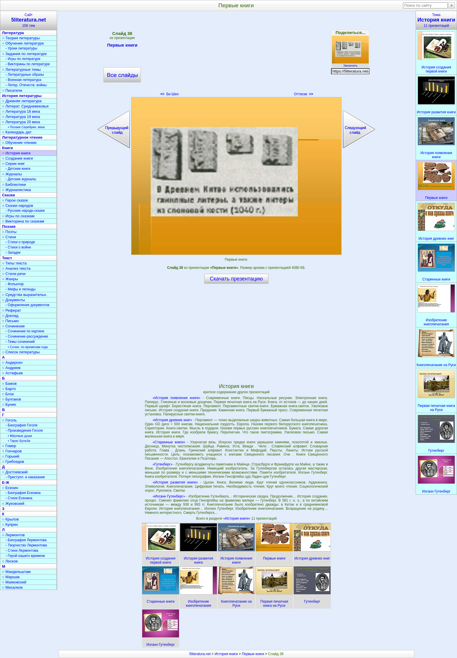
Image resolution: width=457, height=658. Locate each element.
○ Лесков (10, 561)
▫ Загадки (13, 253)
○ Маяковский (14, 582)
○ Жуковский (13, 503)
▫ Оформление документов (27, 305)
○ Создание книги (17, 158)
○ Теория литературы (21, 38)
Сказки (8, 195)
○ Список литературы (21, 352)
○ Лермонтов (13, 535)
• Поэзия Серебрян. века (26, 127)
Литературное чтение (22, 137)
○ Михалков (12, 587)
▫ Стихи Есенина (19, 498)
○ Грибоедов (13, 461)
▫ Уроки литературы (21, 48)
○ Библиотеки (14, 184)
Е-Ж (5, 482)
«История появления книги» (177, 398)
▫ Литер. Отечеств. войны (26, 85)
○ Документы (13, 300)
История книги (226, 654)
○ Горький (10, 456)
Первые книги (122, 46)
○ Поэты (9, 232)
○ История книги (16, 153)
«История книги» (237, 518)
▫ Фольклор (15, 284)
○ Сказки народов (17, 205)
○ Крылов (10, 519)
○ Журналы (12, 174)
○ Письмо (10, 321)
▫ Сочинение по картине (25, 331)
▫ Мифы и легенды (21, 289)
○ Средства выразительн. (24, 294)
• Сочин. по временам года (28, 347)
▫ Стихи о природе (20, 242)
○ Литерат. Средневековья (25, 106)
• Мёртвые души (20, 436)
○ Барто (9, 389)
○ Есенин (10, 488)
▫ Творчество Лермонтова (26, 545)
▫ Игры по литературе (23, 59)
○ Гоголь (9, 420)
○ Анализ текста (16, 268)
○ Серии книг (13, 163)
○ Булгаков (11, 399)
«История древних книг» (172, 420)
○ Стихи (9, 237)
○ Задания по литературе (24, 54)
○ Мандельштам (16, 571)
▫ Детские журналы (21, 179)
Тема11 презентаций (436, 20)
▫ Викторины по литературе (28, 64)
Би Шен (169, 94)
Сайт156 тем (28, 20)
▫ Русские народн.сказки (25, 211)
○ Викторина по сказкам (23, 221)
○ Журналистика (16, 190)
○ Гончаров (12, 451)
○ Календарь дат (16, 132)
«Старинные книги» (169, 442)
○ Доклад (10, 315)
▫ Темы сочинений (20, 342)
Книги (7, 148)
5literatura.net (199, 654)
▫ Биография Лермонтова (26, 540)
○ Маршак (11, 577)
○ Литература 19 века (21, 116)
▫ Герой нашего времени (25, 556)
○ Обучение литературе (23, 43)
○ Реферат (11, 310)
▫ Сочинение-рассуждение (27, 336)
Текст (7, 258)
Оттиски (303, 94)
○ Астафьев (12, 373)
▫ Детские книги (18, 169)
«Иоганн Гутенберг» (169, 496)
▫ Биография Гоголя (21, 425)
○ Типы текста (14, 263)
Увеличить (350, 64)
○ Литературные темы (21, 69)
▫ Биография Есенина (23, 493)
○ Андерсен (12, 362)
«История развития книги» (175, 482)
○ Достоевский (15, 472)
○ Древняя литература (21, 101)
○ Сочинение (13, 326)
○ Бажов (9, 383)
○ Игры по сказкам (18, 216)
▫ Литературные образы (25, 75)
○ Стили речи (14, 273)
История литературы (22, 96)
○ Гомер (9, 446)
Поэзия (8, 226)
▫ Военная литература (23, 80)
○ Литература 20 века (21, 122)
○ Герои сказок (15, 200)
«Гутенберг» (163, 464)
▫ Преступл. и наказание (25, 477)
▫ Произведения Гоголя (24, 430)
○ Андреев (11, 368)
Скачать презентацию (236, 279)
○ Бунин (9, 404)
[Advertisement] (236, 55)
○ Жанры (10, 279)
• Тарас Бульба (19, 440)
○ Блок (8, 394)
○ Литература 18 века (21, 111)
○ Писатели (12, 90)
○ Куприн (10, 524)
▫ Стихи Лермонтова (22, 550)
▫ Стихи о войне (18, 247)
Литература (13, 33)
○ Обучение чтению (19, 142)
